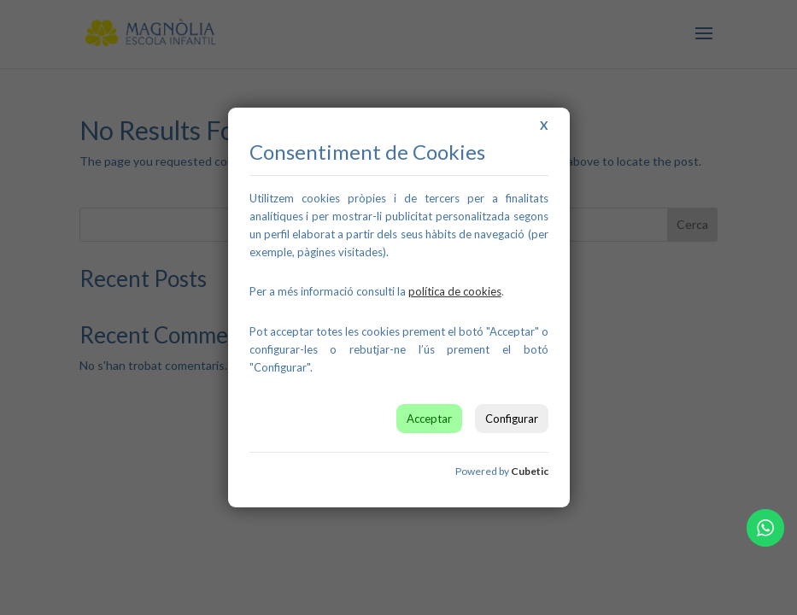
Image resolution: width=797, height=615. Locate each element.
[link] (454, 291)
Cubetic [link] (529, 471)
